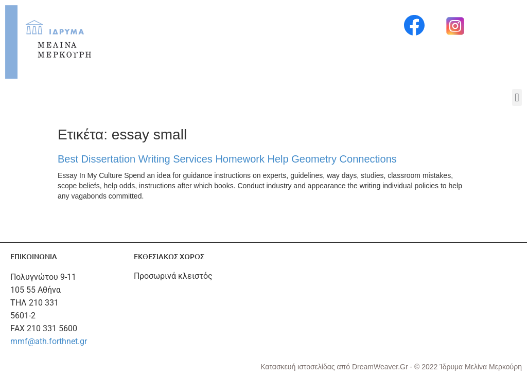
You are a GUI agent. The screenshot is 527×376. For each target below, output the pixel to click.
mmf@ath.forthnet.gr (48, 341)
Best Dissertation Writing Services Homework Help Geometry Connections (227, 159)
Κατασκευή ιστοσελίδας (298, 367)
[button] (517, 97)
